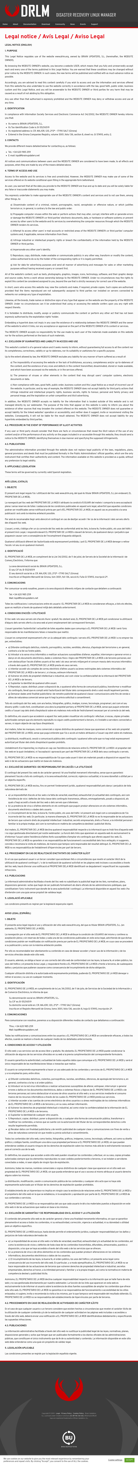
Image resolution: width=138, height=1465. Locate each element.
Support (94, 24)
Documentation (29, 24)
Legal (58, 1413)
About (15, 24)
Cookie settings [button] (115, 1460)
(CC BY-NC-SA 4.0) (77, 1416)
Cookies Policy (78, 1413)
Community (60, 24)
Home (5, 24)
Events (83, 24)
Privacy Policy (66, 1413)
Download (46, 24)
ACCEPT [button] (129, 1460)
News (72, 24)
